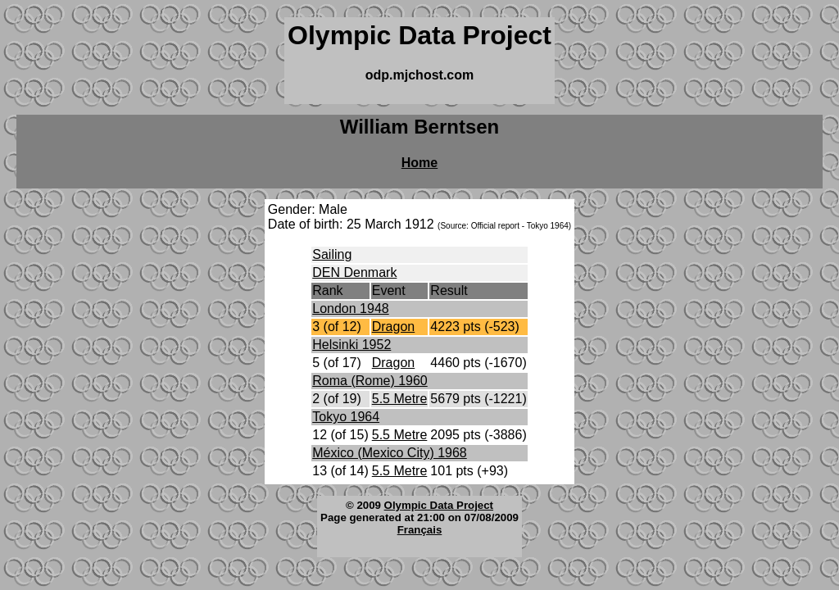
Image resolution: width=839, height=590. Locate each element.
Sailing (331, 254)
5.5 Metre (400, 399)
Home (419, 163)
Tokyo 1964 (345, 417)
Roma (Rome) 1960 (370, 381)
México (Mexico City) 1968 (389, 453)
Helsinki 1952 (351, 345)
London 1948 (350, 308)
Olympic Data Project (438, 505)
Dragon (393, 327)
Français (419, 530)
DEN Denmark (354, 272)
